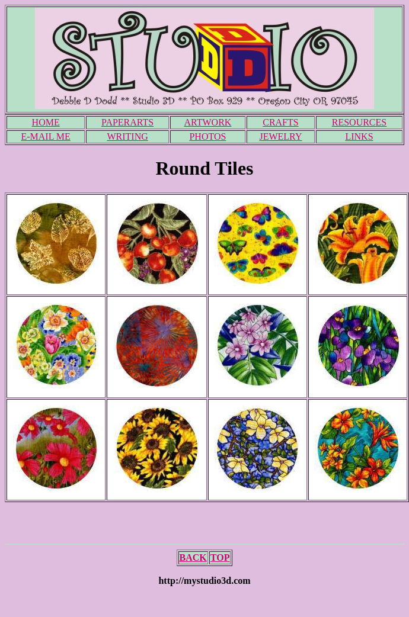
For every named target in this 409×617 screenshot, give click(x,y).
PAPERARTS (127, 122)
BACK (193, 557)
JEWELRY (280, 136)
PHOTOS (207, 136)
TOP (220, 557)
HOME (46, 122)
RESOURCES (359, 122)
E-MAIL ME (45, 136)
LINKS (359, 136)
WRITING (127, 136)
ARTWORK (207, 122)
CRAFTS (280, 122)
